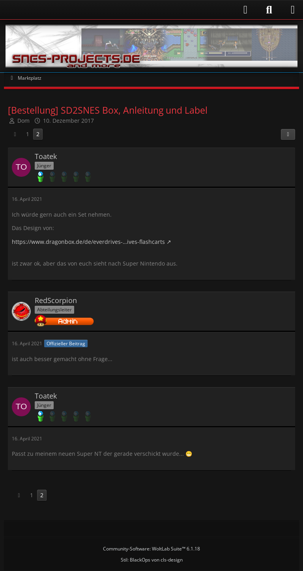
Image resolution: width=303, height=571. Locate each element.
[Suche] (269, 10)
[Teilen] (288, 134)
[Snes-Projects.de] (151, 46)
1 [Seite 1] (27, 134)
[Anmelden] (129, 9)
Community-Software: (151, 548)
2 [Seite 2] (37, 134)
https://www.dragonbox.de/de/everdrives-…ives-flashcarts (88, 241)
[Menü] (293, 10)
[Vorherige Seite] (15, 134)
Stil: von (152, 559)
